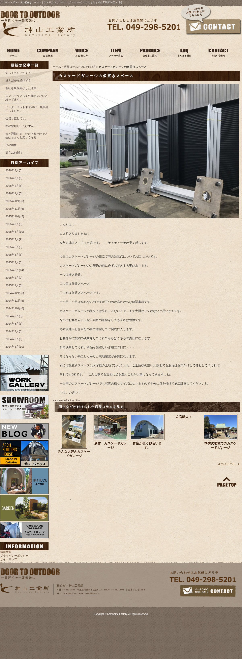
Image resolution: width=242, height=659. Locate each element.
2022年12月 (88, 66)
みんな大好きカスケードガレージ (74, 454)
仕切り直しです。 (16, 118)
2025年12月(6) (14, 201)
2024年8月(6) (13, 323)
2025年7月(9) (13, 239)
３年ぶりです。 (227, 463)
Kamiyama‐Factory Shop (67, 400)
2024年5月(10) (14, 346)
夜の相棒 (11, 145)
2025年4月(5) (13, 262)
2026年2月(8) (13, 185)
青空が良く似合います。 (147, 445)
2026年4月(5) (13, 170)
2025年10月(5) (14, 216)
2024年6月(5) (13, 339)
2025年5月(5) (13, 254)
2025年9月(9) (13, 224)
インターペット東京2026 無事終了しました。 (26, 108)
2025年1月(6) (13, 285)
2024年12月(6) (14, 293)
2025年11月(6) (14, 208)
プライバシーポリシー (14, 555)
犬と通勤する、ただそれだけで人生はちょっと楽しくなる (26, 135)
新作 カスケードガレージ (110, 445)
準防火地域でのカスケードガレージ (220, 445)
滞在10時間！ (14, 152)
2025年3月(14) (14, 270)
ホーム (57, 66)
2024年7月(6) (13, 331)
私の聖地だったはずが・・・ (23, 126)
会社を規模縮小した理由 (20, 88)
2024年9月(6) (13, 316)
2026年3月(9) (13, 178)
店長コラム (71, 66)
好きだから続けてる (18, 80)
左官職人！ (184, 417)
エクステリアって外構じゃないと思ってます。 (26, 97)
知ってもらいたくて (18, 72)
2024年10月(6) (14, 308)
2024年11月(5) (14, 300)
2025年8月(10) (14, 231)
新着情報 (5, 552)
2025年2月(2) (13, 277)
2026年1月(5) (13, 193)
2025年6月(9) (13, 247)
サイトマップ (8, 559)
